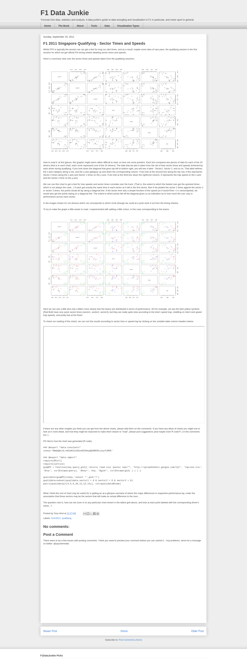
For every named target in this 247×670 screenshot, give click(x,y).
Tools (94, 25)
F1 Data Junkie (64, 13)
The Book (63, 25)
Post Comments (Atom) (130, 640)
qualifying (66, 518)
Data (107, 25)
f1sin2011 (56, 518)
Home (47, 25)
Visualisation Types (128, 25)
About (80, 25)
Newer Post (50, 631)
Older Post (197, 631)
